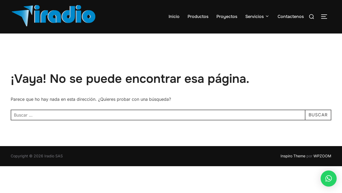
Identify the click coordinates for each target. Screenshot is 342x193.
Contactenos (291, 16)
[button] (329, 178)
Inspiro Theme (293, 156)
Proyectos (226, 16)
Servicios (257, 16)
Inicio (174, 16)
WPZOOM (322, 156)
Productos (198, 16)
